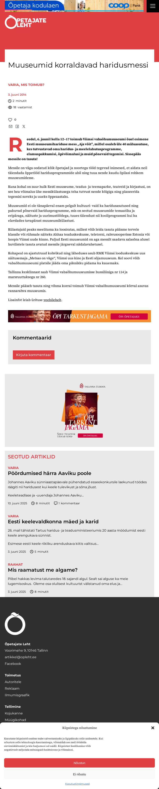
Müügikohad (15, 720)
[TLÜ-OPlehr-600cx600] (79, 410)
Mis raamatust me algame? (43, 570)
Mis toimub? (32, 85)
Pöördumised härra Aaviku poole (49, 473)
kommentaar (67, 503)
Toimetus (13, 675)
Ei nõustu (79, 774)
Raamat (15, 564)
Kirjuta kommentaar (33, 355)
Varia (13, 85)
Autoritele (13, 682)
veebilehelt (52, 300)
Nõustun (79, 763)
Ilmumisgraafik (17, 695)
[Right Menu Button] (152, 6)
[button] (153, 728)
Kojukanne (14, 713)
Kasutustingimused (77, 783)
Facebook (13, 664)
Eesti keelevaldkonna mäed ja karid (53, 522)
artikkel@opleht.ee (20, 657)
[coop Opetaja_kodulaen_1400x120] (74, 6)
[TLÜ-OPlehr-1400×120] (79, 316)
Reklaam (12, 688)
